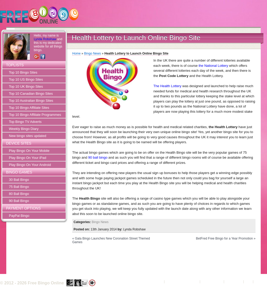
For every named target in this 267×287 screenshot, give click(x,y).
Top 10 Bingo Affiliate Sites (29, 108)
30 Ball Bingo (19, 180)
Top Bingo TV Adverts (25, 122)
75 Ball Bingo (19, 187)
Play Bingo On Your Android (30, 165)
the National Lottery (213, 66)
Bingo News (92, 53)
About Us (156, 281)
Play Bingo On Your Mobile (29, 151)
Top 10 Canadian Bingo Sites (31, 93)
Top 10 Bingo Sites (23, 72)
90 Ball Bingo (19, 201)
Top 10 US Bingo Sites (26, 79)
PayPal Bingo (19, 216)
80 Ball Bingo (19, 194)
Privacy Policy (211, 281)
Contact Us (233, 281)
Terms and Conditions (182, 281)
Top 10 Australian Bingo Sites (31, 101)
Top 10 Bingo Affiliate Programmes (35, 115)
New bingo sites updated (27, 136)
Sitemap (260, 281)
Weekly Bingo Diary (23, 129)
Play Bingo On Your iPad (27, 158)
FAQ (248, 281)
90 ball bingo (98, 157)
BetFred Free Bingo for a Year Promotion (224, 238)
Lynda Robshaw (45, 39)
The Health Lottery (167, 86)
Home (76, 53)
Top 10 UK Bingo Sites (26, 86)
